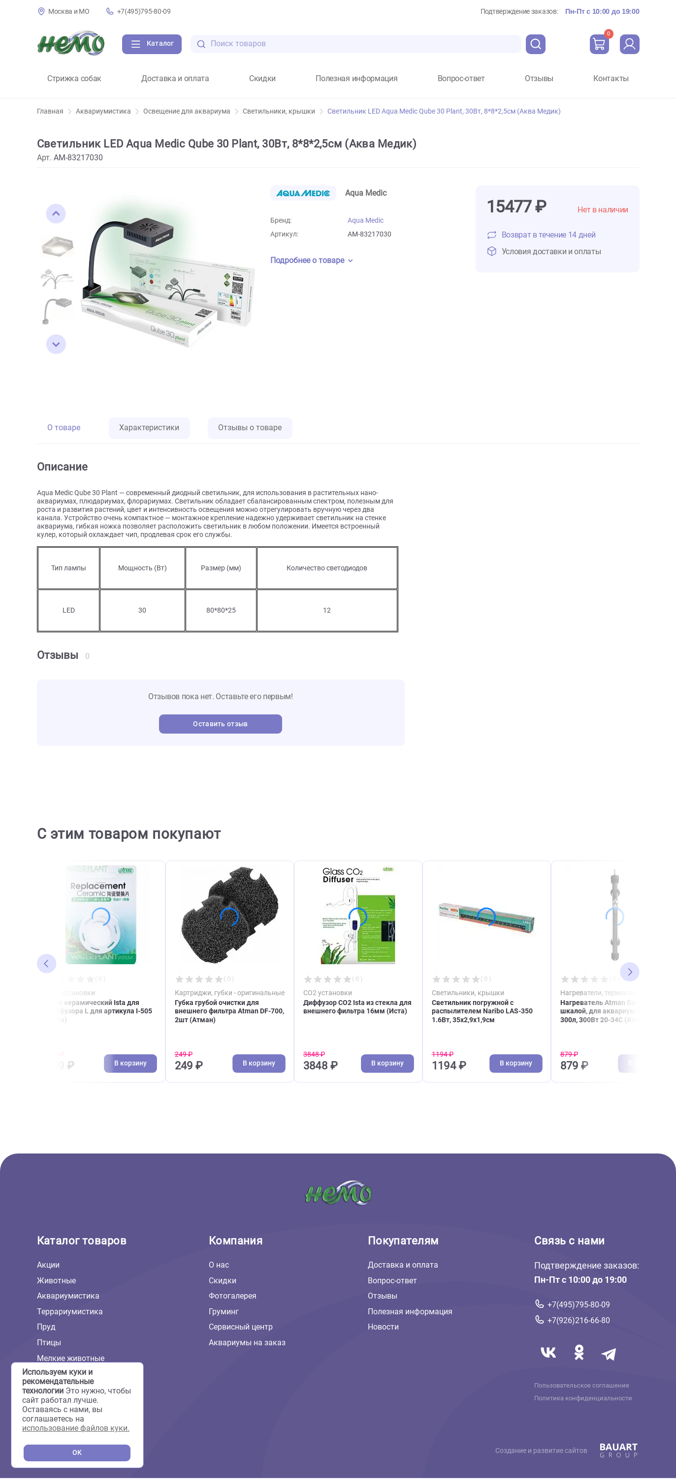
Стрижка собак (74, 78)
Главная (54, 111)
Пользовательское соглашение (581, 1385)
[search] (536, 44)
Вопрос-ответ (461, 78)
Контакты (610, 78)
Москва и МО (69, 11)
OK (77, 1453)
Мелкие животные (70, 1358)
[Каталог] (152, 44)
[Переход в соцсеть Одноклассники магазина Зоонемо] (580, 1364)
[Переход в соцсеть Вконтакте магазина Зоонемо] (549, 1364)
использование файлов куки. (75, 1428)
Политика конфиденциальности (583, 1398)
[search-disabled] (201, 44)
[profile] (630, 44)
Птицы (49, 1342)
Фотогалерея (233, 1296)
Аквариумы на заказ (247, 1342)
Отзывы (539, 78)
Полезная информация (356, 78)
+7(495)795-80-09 (144, 11)
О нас (219, 1265)
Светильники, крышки (283, 111)
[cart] (600, 44)
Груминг (224, 1311)
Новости (383, 1327)
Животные (56, 1280)
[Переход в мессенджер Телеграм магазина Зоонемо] (609, 1364)
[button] (56, 214)
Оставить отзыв (220, 724)
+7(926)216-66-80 (578, 1320)
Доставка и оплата (175, 78)
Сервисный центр (241, 1327)
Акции (48, 1265)
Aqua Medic (366, 220)
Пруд (46, 1327)
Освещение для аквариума (190, 111)
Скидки (262, 78)
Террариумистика (70, 1311)
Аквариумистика (107, 111)
